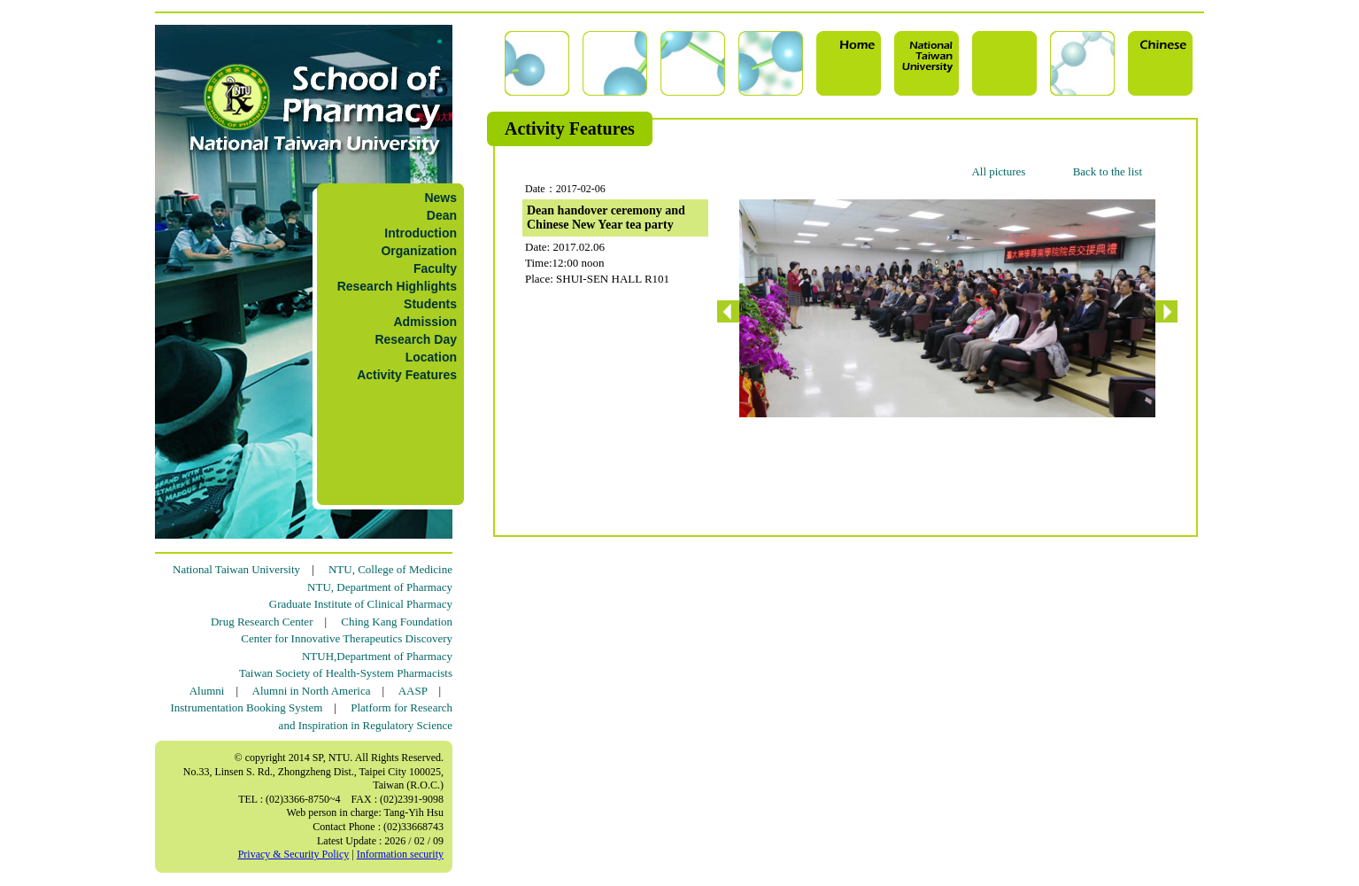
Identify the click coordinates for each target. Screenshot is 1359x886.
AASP (413, 690)
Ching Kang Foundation (396, 621)
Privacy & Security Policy (294, 854)
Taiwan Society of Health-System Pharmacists (345, 673)
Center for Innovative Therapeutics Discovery (346, 638)
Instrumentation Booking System (246, 707)
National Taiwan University (236, 569)
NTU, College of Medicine (390, 569)
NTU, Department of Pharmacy (379, 587)
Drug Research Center (262, 621)
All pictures (998, 171)
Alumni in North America (311, 690)
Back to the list (1107, 171)
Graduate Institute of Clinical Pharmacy (360, 603)
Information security (400, 854)
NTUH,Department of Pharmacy (377, 656)
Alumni (207, 690)
